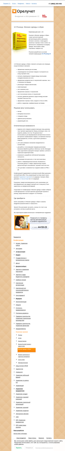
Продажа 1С (6, 3)
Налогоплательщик (21, 301)
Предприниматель (21, 328)
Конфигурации (18, 240)
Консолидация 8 (20, 295)
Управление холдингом (22, 410)
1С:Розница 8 (46, 54)
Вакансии (41, 438)
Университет (19, 372)
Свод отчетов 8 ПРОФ (22, 365)
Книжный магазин (22, 341)
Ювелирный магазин (23, 362)
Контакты (34, 3)
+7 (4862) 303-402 (55, 4)
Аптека (19, 338)
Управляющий (20, 385)
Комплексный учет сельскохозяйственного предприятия (22, 290)
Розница (20, 335)
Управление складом (21, 394)
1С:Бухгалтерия (24, 178)
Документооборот (21, 266)
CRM (17, 417)
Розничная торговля (22, 332)
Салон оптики (21, 359)
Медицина (19, 298)
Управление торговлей (25, 177)
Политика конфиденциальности (44, 448)
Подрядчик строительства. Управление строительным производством (23, 318)
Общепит (18, 305)
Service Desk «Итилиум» (20, 433)
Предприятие (17, 237)
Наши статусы (32, 438)
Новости (28, 3)
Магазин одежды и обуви (24, 349)
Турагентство (19, 369)
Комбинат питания (21, 280)
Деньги (18, 263)
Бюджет (18, 255)
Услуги (14, 3)
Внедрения (21, 3)
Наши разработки (19, 430)
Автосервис (19, 248)
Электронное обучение (22, 413)
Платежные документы (22, 313)
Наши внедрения (21, 438)
